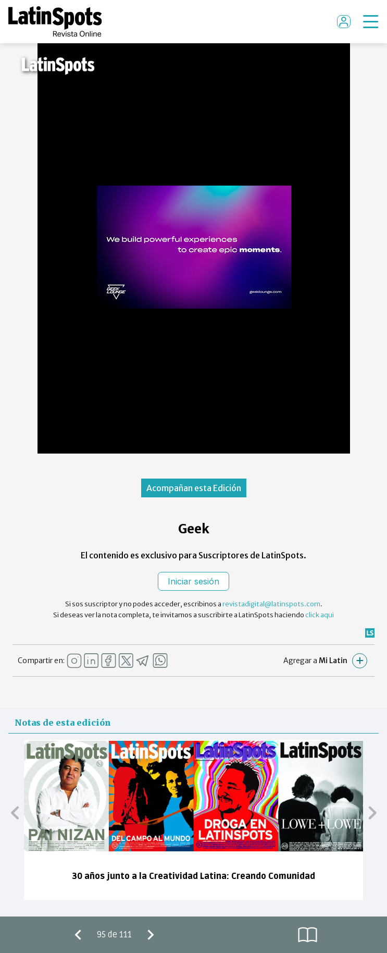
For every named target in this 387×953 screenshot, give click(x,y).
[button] (15, 812)
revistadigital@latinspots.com (271, 604)
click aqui (319, 614)
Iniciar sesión (193, 581)
